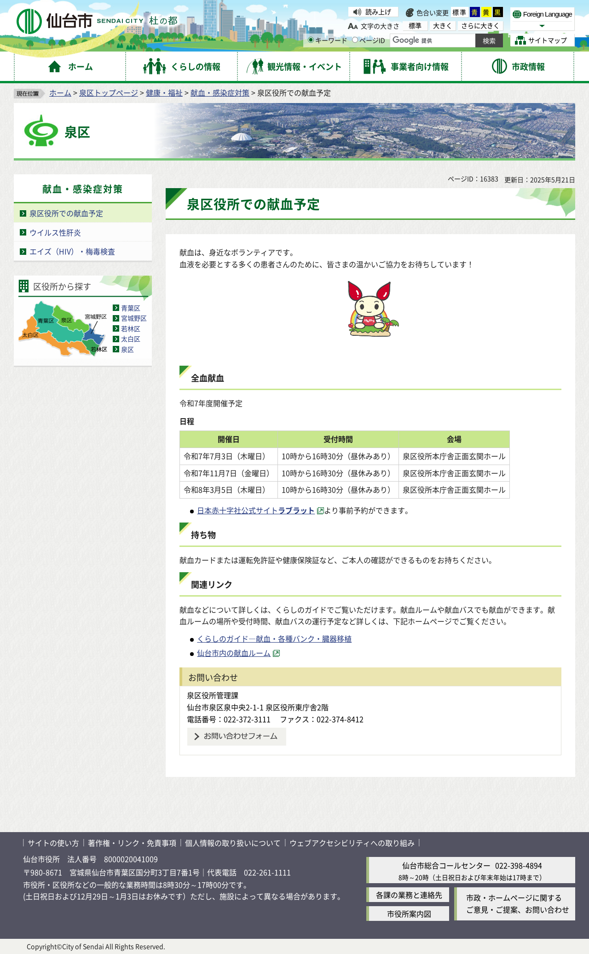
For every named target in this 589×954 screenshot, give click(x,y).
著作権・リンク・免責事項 (132, 842)
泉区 (127, 349)
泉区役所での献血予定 (66, 212)
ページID (368, 40)
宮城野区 (134, 317)
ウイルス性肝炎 (55, 232)
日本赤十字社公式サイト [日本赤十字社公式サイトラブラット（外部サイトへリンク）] (256, 510)
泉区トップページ (108, 92)
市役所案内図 (409, 913)
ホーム (60, 92)
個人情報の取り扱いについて (233, 842)
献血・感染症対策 (220, 92)
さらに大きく (480, 25)
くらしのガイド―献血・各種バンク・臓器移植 (274, 638)
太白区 (130, 338)
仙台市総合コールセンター (446, 865)
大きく (442, 25)
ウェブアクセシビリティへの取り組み (352, 842)
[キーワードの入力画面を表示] (311, 40)
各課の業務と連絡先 (409, 894)
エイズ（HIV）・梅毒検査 (72, 251)
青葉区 (130, 307)
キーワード (327, 40)
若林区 (130, 328)
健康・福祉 (164, 92)
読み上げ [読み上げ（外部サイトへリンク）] (378, 11)
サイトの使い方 (53, 842)
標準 (459, 12)
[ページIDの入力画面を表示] (355, 40)
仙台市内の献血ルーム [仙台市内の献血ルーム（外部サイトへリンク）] (234, 652)
